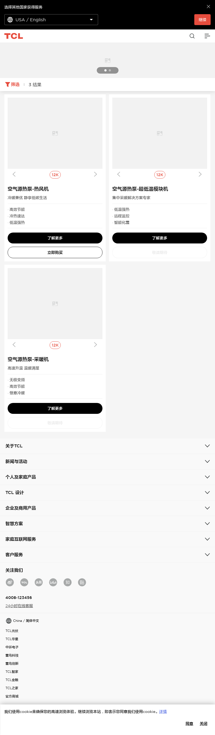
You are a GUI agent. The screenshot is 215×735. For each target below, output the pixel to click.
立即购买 (55, 252)
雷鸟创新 (12, 663)
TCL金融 (11, 680)
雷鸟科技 (12, 655)
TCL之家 (11, 688)
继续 (202, 19)
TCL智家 (11, 672)
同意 (189, 723)
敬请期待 (159, 252)
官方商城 (12, 696)
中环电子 (12, 647)
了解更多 (55, 238)
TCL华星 (11, 639)
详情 (163, 711)
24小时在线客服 (19, 605)
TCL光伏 (11, 631)
